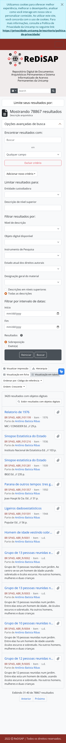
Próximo (40, 698)
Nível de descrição (15, 222)
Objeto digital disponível (19, 236)
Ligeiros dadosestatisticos (23, 508)
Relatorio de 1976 (17, 412)
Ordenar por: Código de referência (21, 380)
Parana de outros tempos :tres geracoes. (29, 484)
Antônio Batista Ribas (27, 421)
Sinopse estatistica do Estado (25, 460)
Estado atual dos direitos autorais (24, 262)
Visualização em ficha (16, 374)
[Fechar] (62, 4)
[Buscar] (33, 140)
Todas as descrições (20, 293)
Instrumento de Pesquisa (19, 249)
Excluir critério (33, 163)
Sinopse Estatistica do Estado (25, 436)
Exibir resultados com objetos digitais (39, 401)
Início (8, 307)
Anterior (26, 698)
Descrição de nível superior (20, 202)
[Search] (34, 90)
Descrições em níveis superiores (27, 289)
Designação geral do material (22, 276)
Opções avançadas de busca (25, 124)
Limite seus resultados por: (33, 103)
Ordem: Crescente (13, 386)
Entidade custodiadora (18, 188)
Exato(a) (13, 346)
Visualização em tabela (45, 374)
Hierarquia (39, 368)
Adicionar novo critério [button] (20, 173)
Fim (7, 321)
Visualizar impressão (15, 368)
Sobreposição (16, 342)
